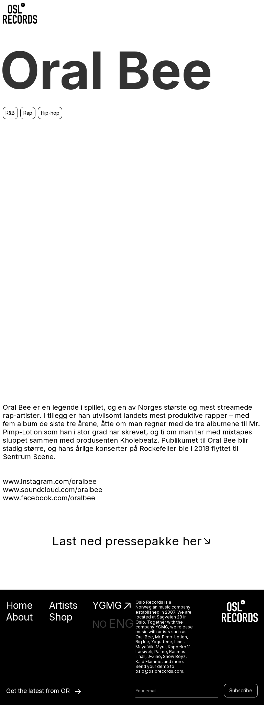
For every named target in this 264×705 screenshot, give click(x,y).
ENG (121, 623)
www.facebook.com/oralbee (49, 498)
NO (99, 624)
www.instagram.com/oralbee (50, 481)
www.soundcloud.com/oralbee (52, 490)
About (19, 617)
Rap (27, 113)
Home (19, 605)
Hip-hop (50, 113)
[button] (254, 13)
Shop (61, 617)
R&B (10, 113)
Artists (63, 605)
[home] (20, 13)
